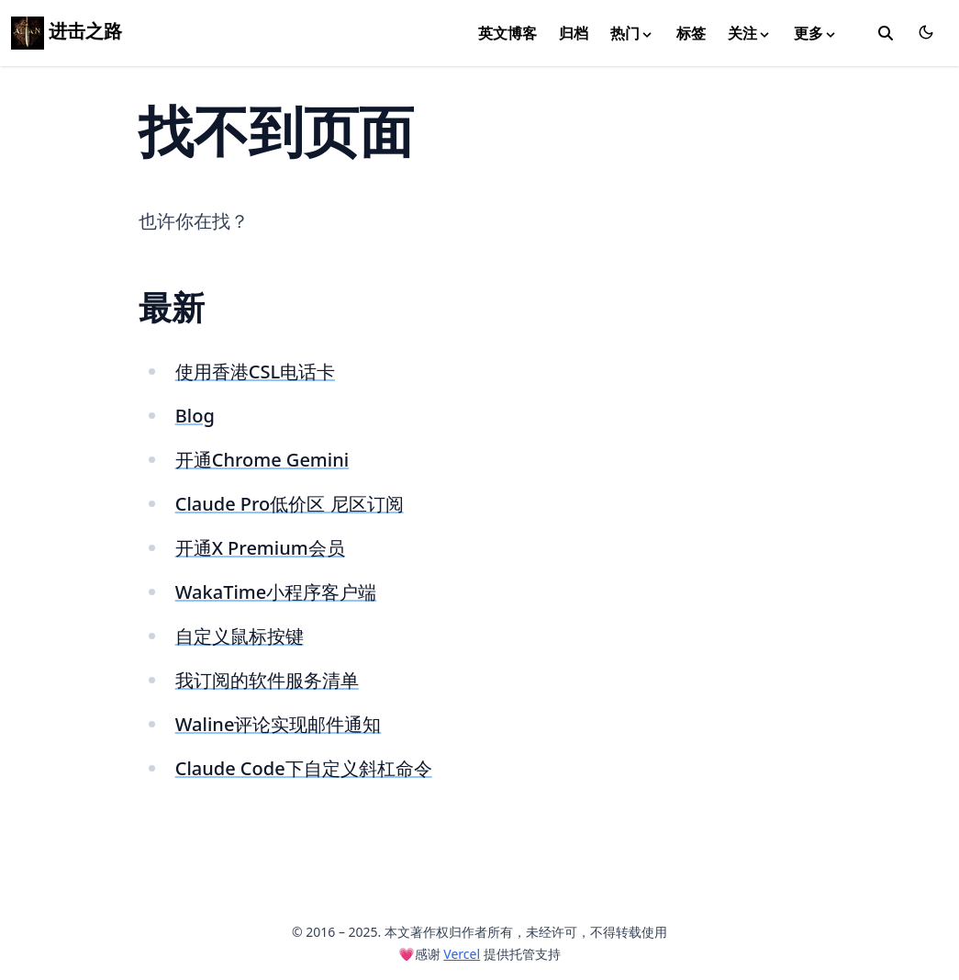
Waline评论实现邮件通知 (278, 724)
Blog (195, 415)
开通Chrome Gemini (262, 459)
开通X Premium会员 (260, 547)
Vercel (461, 954)
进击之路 (66, 30)
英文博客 (507, 33)
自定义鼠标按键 (239, 636)
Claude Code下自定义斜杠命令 (303, 768)
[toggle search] (885, 33)
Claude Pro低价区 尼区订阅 (289, 503)
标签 (691, 33)
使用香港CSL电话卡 (255, 371)
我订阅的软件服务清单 (267, 680)
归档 (573, 33)
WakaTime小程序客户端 (276, 592)
